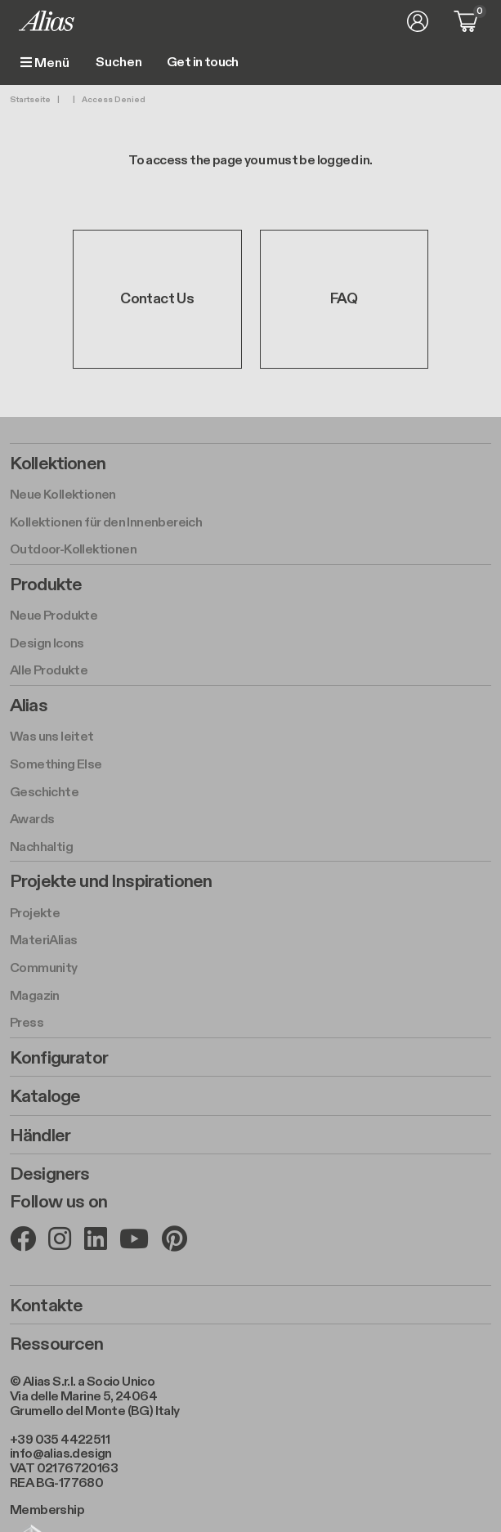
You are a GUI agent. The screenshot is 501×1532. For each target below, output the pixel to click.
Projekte (35, 913)
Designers (49, 1174)
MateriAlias (43, 940)
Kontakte (46, 1305)
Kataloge (45, 1096)
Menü (44, 63)
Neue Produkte (53, 616)
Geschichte (44, 792)
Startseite (30, 99)
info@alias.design (61, 1454)
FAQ (344, 298)
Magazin (35, 996)
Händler (40, 1135)
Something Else (56, 764)
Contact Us (157, 298)
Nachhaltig (41, 847)
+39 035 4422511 (60, 1440)
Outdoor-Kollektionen (73, 549)
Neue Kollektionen (63, 495)
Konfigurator (59, 1058)
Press (26, 1023)
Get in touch (203, 62)
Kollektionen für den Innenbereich (106, 522)
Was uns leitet (52, 737)
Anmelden (417, 21)
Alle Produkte (48, 670)
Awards (32, 819)
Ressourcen (57, 1344)
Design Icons (47, 643)
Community (44, 968)
